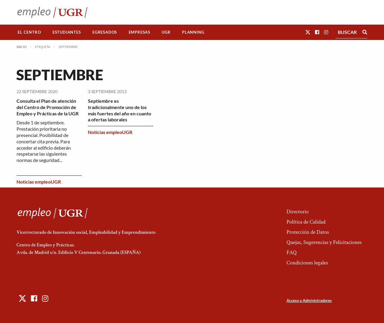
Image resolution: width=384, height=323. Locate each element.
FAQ (291, 252)
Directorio (297, 211)
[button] (308, 32)
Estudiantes (66, 32)
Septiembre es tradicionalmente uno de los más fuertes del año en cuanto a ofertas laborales (119, 110)
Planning (193, 32)
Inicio (21, 47)
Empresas (139, 32)
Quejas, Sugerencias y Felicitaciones (324, 242)
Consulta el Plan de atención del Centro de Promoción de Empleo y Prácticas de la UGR (47, 107)
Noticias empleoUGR (38, 181)
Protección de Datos (307, 232)
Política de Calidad (306, 221)
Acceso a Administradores (309, 300)
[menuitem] (29, 32)
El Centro (29, 32)
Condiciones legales (307, 262)
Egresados (104, 32)
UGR (166, 32)
